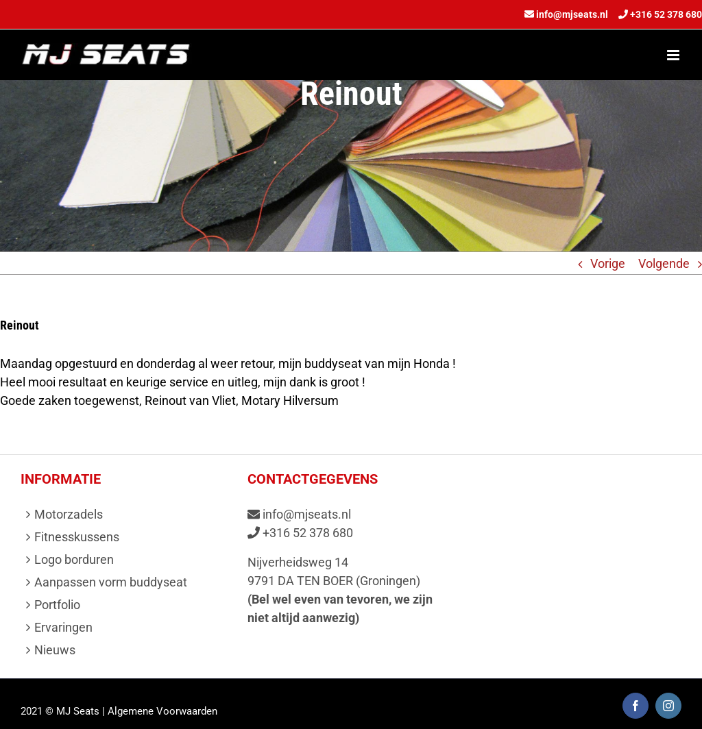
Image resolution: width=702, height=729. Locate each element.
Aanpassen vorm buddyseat (110, 582)
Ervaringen (63, 627)
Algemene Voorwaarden (162, 711)
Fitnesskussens (76, 537)
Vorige (607, 263)
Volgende (664, 263)
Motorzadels (68, 514)
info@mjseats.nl (572, 14)
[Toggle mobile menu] (674, 55)
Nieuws (54, 650)
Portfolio (57, 604)
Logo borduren (74, 559)
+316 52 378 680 (666, 14)
